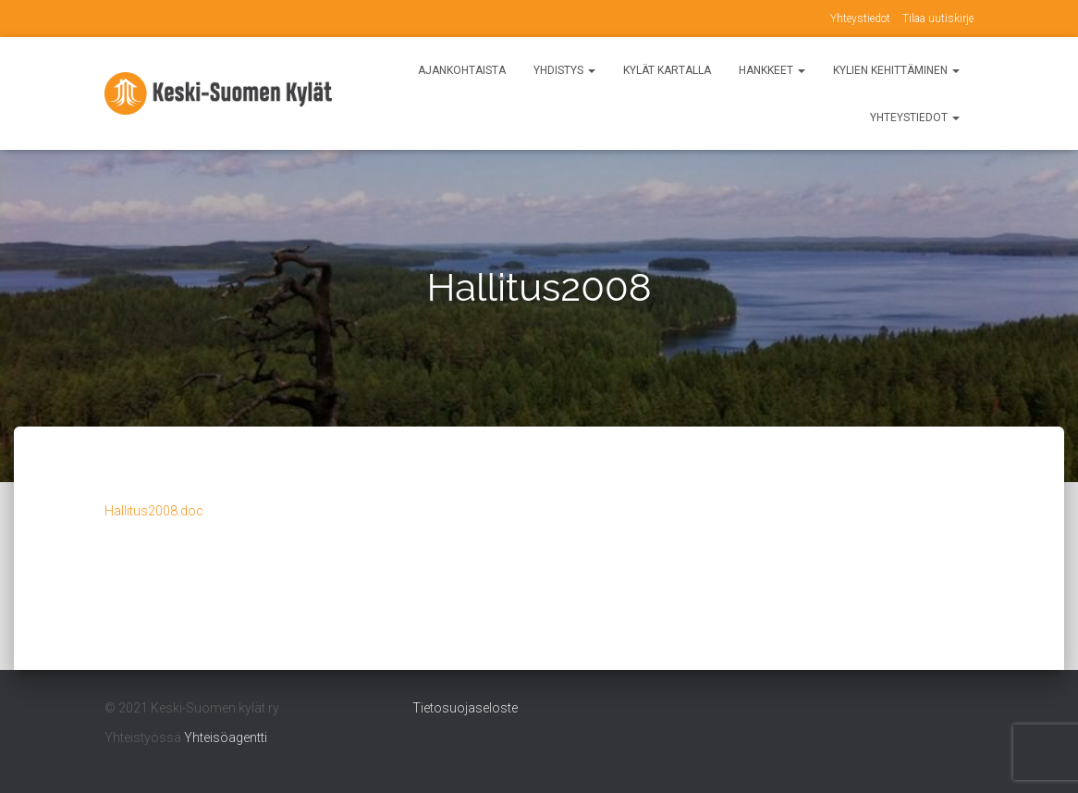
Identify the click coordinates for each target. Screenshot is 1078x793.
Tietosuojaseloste (465, 707)
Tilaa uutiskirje (938, 18)
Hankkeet (772, 70)
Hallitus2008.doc (153, 510)
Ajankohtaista (462, 70)
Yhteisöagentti (225, 737)
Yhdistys (564, 70)
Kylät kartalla (667, 70)
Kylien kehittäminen (896, 70)
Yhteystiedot (860, 18)
